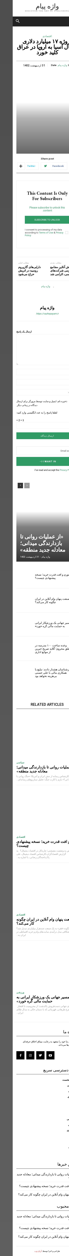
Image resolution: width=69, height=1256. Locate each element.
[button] (5, 21)
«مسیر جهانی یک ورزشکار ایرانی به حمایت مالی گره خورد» (41, 624)
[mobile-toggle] (63, 21)
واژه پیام (49, 65)
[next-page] (7, 485)
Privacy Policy (54, 470)
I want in (34, 461)
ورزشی (8, 992)
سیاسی (8, 762)
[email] (34, 450)
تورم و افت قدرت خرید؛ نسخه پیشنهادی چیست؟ (39, 576)
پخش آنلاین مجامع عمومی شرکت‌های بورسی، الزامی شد (49, 270)
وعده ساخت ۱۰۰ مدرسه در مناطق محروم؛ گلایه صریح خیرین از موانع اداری (41, 649)
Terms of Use (33, 232)
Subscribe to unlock (34, 219)
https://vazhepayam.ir (34, 313)
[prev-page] (14, 485)
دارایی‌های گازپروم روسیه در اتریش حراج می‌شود (17, 270)
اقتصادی (34, 36)
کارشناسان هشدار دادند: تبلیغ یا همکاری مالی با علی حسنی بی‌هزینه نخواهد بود (40, 673)
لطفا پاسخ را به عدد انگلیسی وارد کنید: (24, 412)
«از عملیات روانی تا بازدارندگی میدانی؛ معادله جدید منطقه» (30, 543)
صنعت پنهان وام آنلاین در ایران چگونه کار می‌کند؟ (39, 600)
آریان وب (25, 1251)
